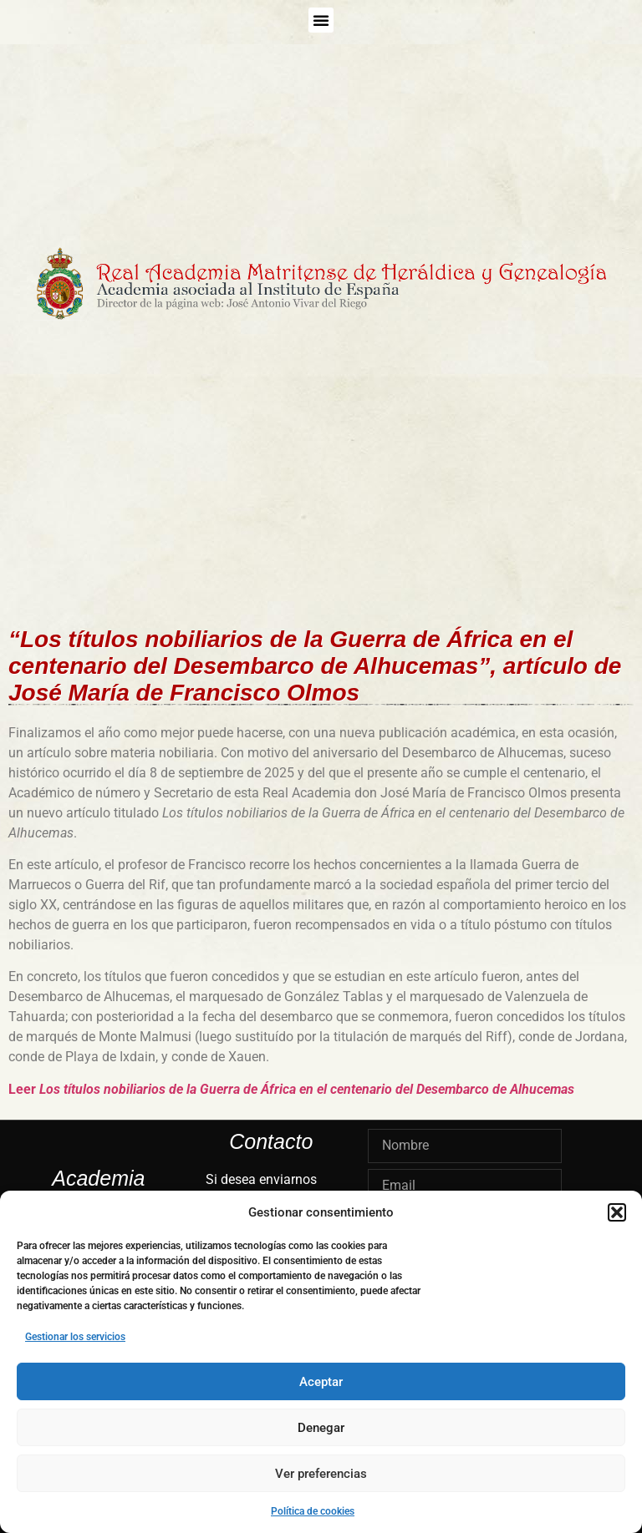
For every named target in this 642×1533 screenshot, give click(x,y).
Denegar (321, 1427)
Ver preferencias (321, 1473)
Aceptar (321, 1381)
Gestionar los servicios (75, 1337)
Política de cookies (312, 1511)
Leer (291, 1089)
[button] (617, 1212)
